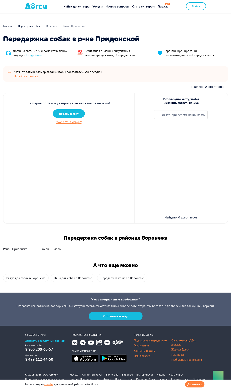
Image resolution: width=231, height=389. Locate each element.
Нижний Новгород (81, 379)
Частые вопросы (117, 6)
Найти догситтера (76, 6)
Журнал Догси (180, 349)
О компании (141, 345)
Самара (163, 379)
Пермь (129, 379)
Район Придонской (16, 249)
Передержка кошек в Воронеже (122, 278)
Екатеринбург (144, 374)
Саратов (176, 379)
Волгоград (112, 374)
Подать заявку (69, 113)
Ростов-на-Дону (145, 379)
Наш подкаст (142, 356)
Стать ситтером (143, 6)
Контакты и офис (144, 350)
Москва (74, 374)
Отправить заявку (115, 316)
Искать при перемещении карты (183, 115)
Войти (196, 6)
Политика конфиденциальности (44, 379)
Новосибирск (103, 379)
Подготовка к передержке (150, 340)
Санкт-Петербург (92, 374)
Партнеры (177, 354)
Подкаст (164, 6)
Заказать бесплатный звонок (45, 341)
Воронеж (127, 374)
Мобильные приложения (187, 359)
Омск (118, 379)
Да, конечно (194, 384)
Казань (161, 374)
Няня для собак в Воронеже (73, 278)
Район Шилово (51, 249)
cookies (48, 384)
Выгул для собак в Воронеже (25, 278)
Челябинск (199, 379)
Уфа (187, 379)
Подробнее (34, 55)
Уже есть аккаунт (69, 122)
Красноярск (176, 374)
